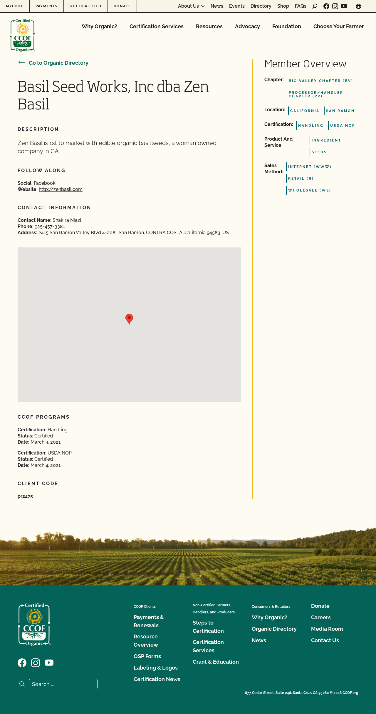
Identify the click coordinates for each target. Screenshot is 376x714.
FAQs (300, 6)
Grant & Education (216, 662)
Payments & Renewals (149, 621)
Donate (122, 6)
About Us (188, 6)
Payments (47, 6)
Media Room (327, 629)
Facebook (45, 183)
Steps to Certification (208, 627)
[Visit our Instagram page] (335, 6)
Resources (209, 26)
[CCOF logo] (22, 29)
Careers (321, 617)
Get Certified (85, 6)
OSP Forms (147, 656)
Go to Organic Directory (53, 63)
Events (237, 6)
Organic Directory (274, 629)
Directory (261, 6)
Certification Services (157, 26)
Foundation (286, 26)
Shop (283, 6)
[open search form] (315, 6)
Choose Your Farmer (338, 26)
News (217, 6)
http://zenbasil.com (61, 189)
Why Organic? (99, 26)
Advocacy (247, 26)
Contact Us (325, 640)
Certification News (157, 679)
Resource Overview (146, 640)
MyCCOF (15, 6)
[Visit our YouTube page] (344, 6)
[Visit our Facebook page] (326, 6)
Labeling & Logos (156, 668)
